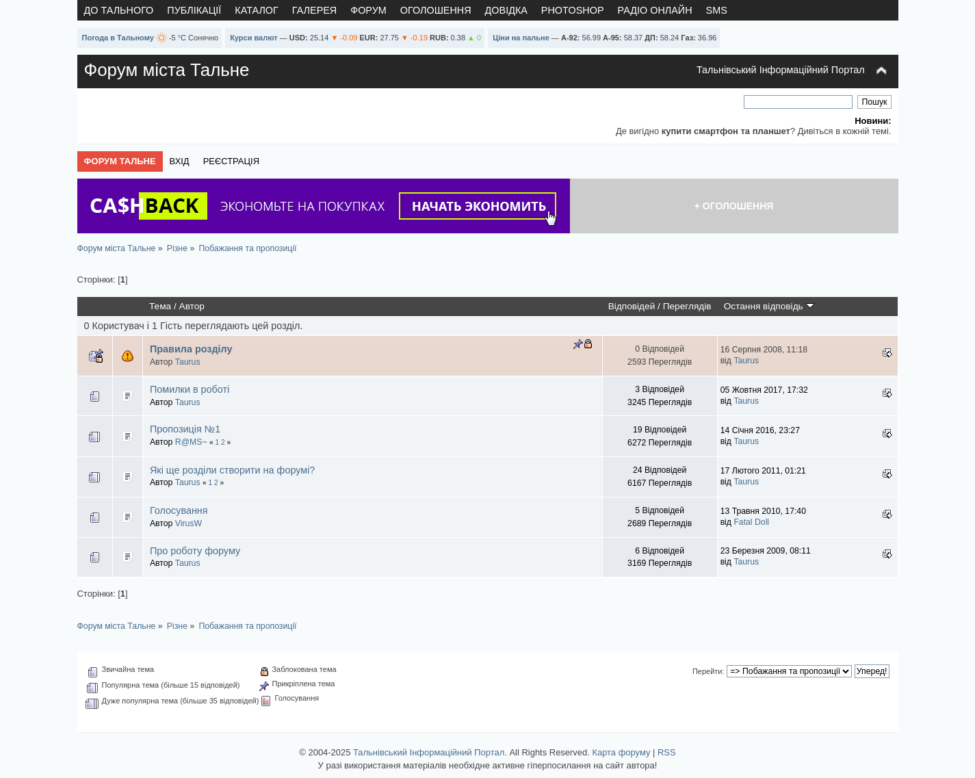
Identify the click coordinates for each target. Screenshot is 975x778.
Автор (192, 306)
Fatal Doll (751, 522)
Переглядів (687, 306)
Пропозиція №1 (185, 429)
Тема (160, 306)
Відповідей (631, 306)
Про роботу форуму (195, 550)
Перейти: (708, 671)
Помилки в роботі (189, 389)
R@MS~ (191, 442)
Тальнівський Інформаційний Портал (781, 69)
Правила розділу (191, 348)
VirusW (188, 523)
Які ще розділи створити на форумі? (232, 470)
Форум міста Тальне (167, 69)
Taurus (187, 362)
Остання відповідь (769, 306)
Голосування (179, 510)
